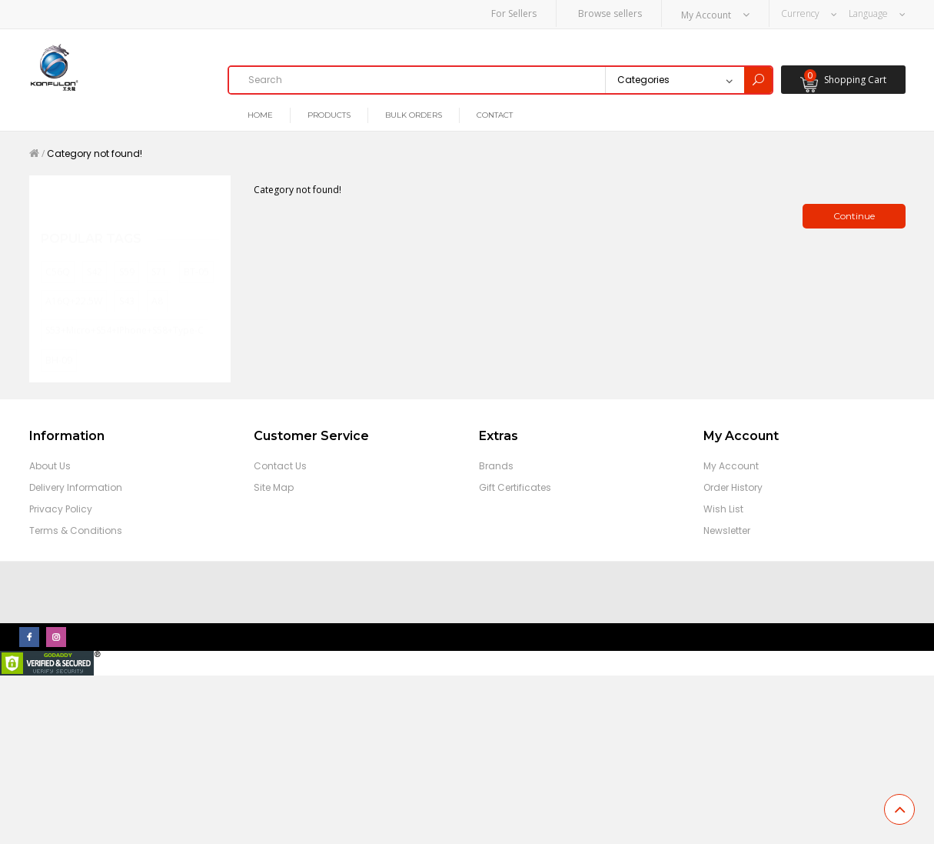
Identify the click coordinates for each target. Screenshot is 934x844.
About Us (50, 465)
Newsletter (726, 530)
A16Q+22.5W (73, 287)
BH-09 (58, 346)
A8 (157, 287)
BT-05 (196, 258)
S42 (94, 258)
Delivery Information (75, 487)
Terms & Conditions (75, 530)
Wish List (723, 508)
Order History (733, 487)
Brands (496, 465)
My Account (731, 465)
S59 (127, 258)
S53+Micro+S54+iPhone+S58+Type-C (124, 317)
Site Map (274, 487)
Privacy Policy (60, 508)
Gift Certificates (515, 487)
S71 (159, 258)
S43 (127, 287)
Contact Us (280, 465)
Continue (854, 216)
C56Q (57, 258)
